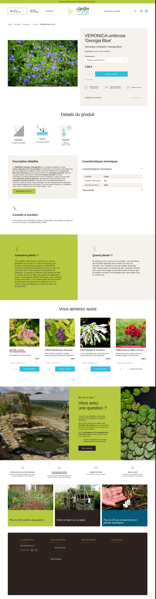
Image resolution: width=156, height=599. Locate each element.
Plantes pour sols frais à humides (119, 566)
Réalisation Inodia (115, 593)
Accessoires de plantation (120, 561)
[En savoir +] (91, 1)
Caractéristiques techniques (97, 169)
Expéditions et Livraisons (90, 550)
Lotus (113, 554)
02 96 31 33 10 (60, 549)
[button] (146, 11)
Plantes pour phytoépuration (121, 558)
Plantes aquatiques (118, 547)
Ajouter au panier (111, 74)
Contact (49, 11)
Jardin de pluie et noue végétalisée (119, 572)
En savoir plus (136, 98)
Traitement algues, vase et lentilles (119, 578)
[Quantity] (14, 370)
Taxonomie (88, 190)
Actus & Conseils (87, 554)
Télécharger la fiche (24, 192)
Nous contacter (56, 560)
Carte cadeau (116, 582)
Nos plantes (17, 11)
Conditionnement (90, 56)
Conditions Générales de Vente (79, 593)
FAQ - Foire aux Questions (90, 547)
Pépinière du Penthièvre (89, 558)
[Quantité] (89, 74)
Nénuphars (115, 550)
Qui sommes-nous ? (27, 546)
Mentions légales (65, 593)
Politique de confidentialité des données (99, 593)
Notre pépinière (34, 11)
